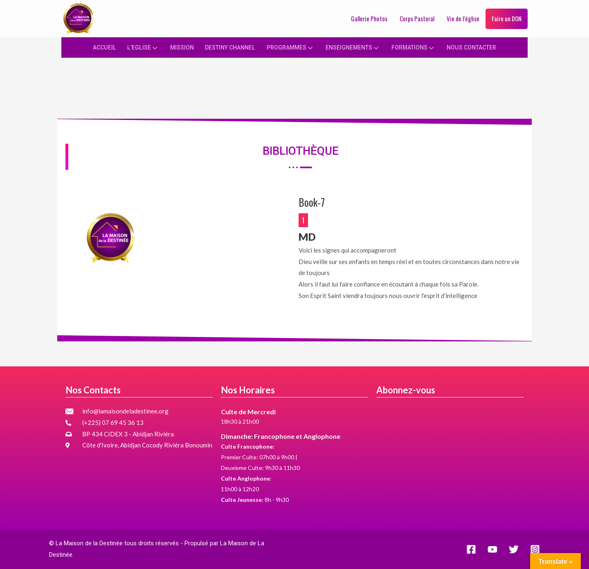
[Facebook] (471, 549)
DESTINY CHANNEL (225, 47)
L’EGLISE (136, 47)
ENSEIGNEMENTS (353, 47)
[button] (303, 221)
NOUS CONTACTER (478, 47)
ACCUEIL (97, 47)
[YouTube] (492, 549)
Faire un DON (507, 18)
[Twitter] (514, 549)
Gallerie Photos (369, 18)
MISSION (175, 47)
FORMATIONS (416, 47)
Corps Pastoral (417, 18)
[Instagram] (535, 549)
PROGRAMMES (289, 47)
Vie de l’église (463, 18)
